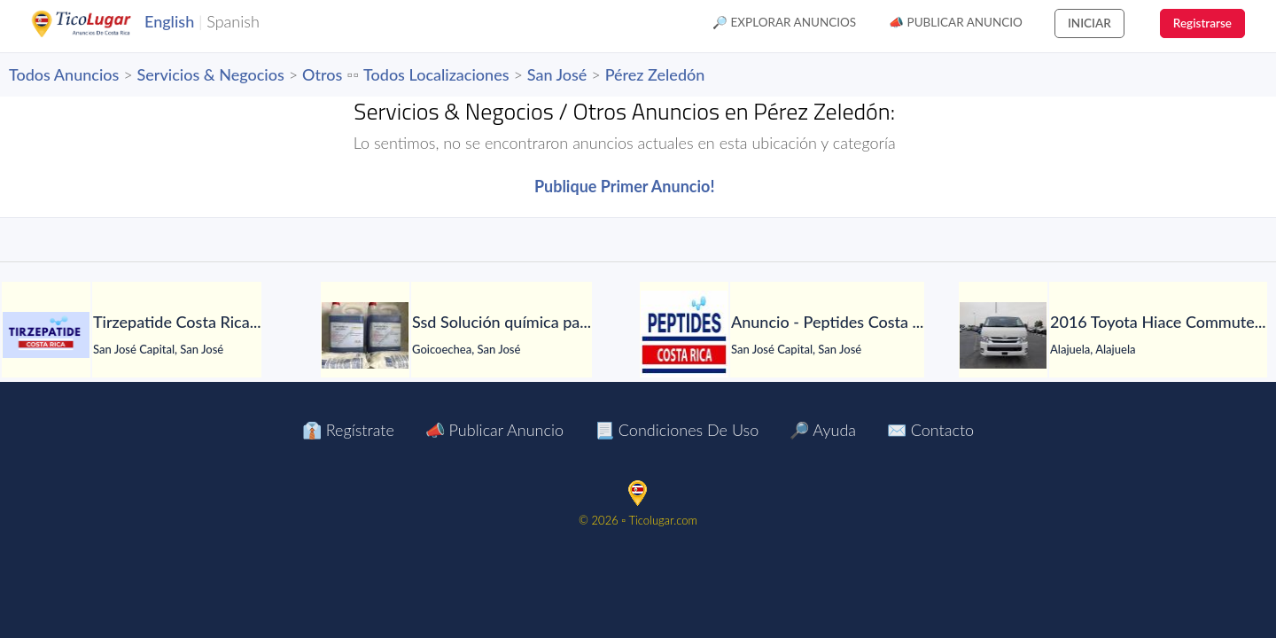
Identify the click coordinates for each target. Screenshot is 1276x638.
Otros (322, 74)
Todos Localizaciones (436, 74)
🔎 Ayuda (823, 430)
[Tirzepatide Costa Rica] (46, 335)
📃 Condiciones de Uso (677, 430)
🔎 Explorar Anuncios (784, 22)
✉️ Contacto (930, 430)
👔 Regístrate (348, 430)
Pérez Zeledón (655, 74)
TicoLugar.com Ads (100, 24)
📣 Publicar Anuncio (956, 22)
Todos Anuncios (64, 74)
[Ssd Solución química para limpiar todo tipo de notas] (365, 335)
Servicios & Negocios (210, 74)
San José (557, 74)
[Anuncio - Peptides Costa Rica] (684, 335)
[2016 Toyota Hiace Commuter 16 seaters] (1003, 335)
